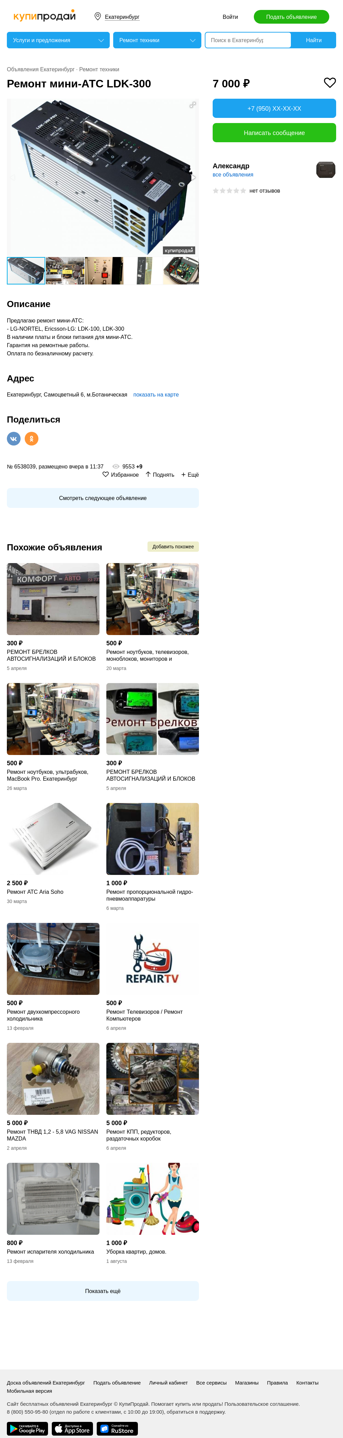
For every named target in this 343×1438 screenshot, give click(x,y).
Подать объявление (291, 17)
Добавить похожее (173, 546)
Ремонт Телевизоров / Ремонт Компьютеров (144, 1015)
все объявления (233, 175)
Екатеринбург (122, 17)
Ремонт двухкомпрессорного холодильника (43, 1015)
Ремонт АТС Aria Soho (35, 892)
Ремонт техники (99, 69)
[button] (192, 104)
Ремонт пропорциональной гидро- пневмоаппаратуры (149, 895)
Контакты (307, 1383)
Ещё (193, 475)
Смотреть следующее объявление (102, 498)
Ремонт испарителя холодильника (50, 1252)
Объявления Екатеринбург (41, 69)
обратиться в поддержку (195, 1412)
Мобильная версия (29, 1391)
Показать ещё (102, 1291)
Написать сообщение (274, 133)
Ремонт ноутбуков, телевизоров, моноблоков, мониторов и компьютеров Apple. (147, 655)
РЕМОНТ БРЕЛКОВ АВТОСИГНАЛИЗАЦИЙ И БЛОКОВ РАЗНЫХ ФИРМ (51, 655)
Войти (230, 17)
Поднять (164, 475)
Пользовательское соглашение (261, 1404)
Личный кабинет (168, 1383)
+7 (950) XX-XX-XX (274, 108)
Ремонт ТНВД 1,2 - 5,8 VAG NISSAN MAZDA (52, 1135)
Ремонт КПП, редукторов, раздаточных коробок (138, 1135)
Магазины (247, 1383)
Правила (277, 1383)
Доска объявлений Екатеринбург (46, 1383)
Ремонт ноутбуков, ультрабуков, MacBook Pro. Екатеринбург (47, 775)
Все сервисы (211, 1383)
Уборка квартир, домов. (136, 1252)
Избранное (125, 475)
